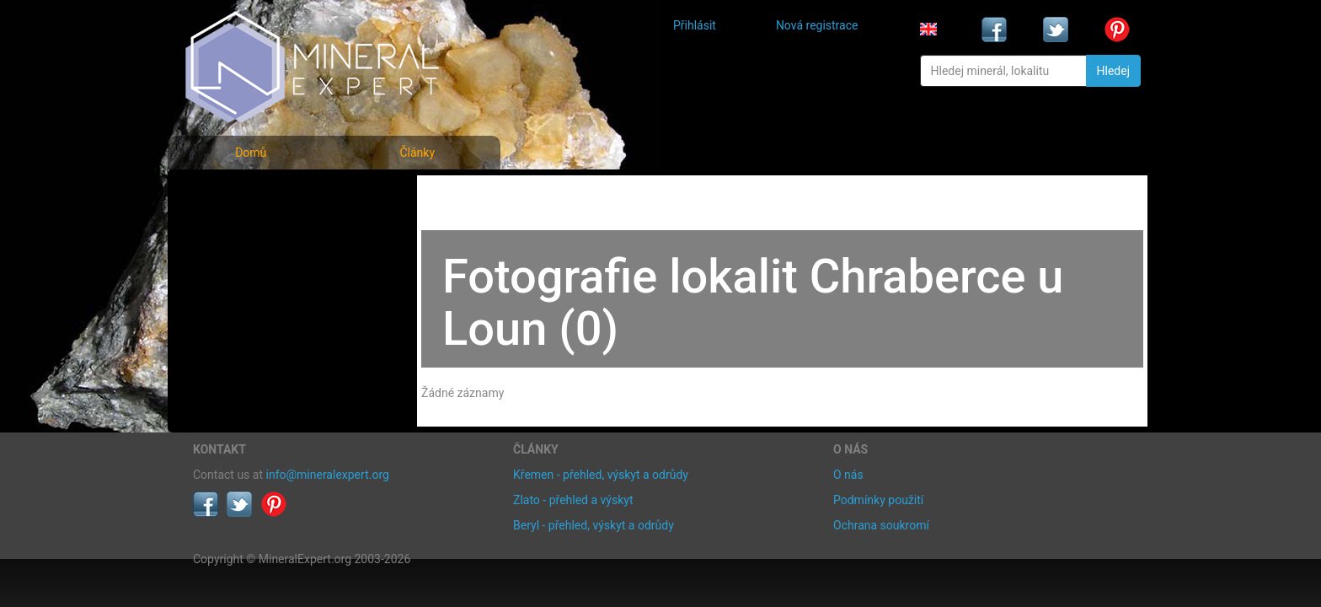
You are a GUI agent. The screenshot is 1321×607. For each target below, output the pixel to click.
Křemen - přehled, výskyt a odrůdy (600, 474)
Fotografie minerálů (260, 194)
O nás (848, 474)
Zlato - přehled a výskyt (573, 500)
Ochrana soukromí (881, 525)
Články (417, 152)
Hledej (1113, 71)
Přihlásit (694, 25)
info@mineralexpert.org (327, 474)
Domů (250, 152)
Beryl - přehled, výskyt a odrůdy (593, 525)
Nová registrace (817, 25)
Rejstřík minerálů (251, 231)
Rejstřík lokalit (242, 305)
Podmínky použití (878, 500)
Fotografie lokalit (251, 268)
